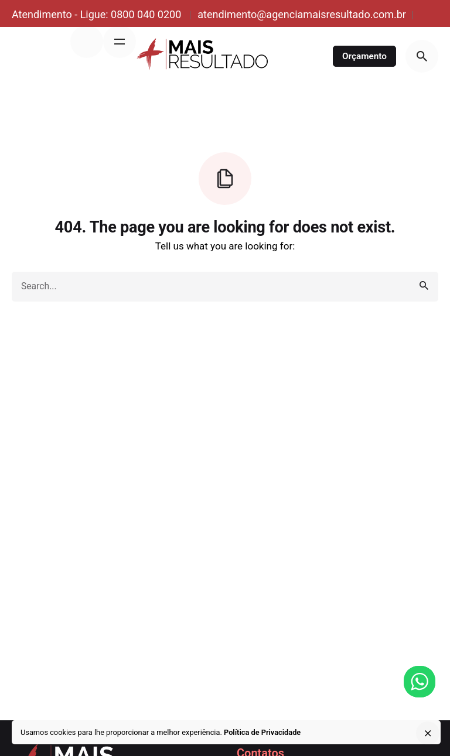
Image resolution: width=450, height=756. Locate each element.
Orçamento (364, 56)
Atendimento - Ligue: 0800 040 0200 (98, 14)
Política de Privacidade (262, 732)
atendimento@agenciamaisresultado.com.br (301, 14)
